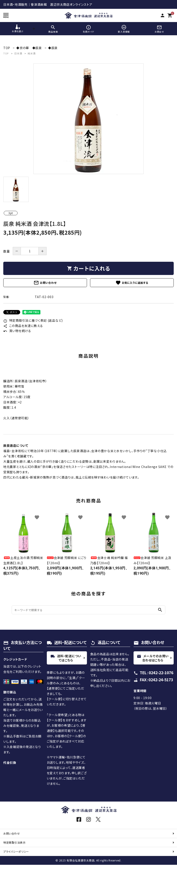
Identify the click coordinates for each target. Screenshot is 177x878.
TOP (6, 53)
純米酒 (31, 53)
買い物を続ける (17, 331)
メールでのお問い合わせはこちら (153, 658)
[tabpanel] (88, 118)
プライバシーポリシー (16, 851)
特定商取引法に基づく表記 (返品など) (33, 320)
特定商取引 (14, 842)
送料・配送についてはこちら (66, 658)
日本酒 (18, 53)
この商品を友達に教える (23, 325)
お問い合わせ (45, 282)
